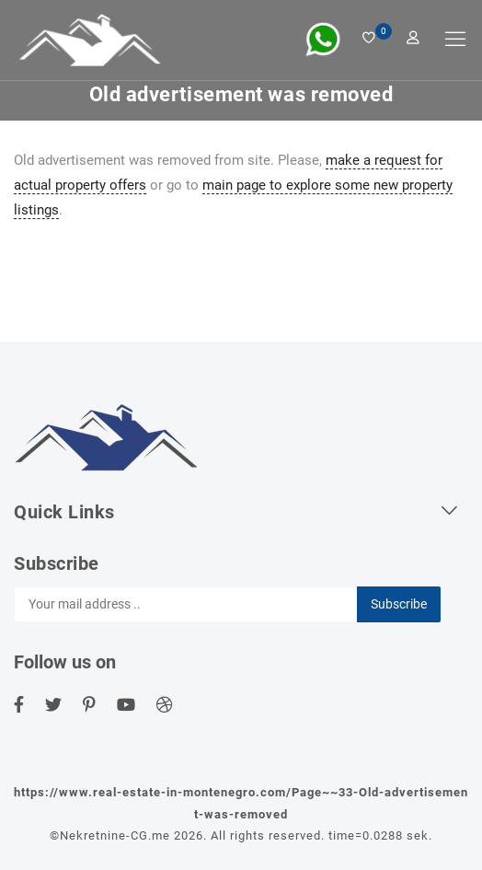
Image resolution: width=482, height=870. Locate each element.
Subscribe (399, 604)
